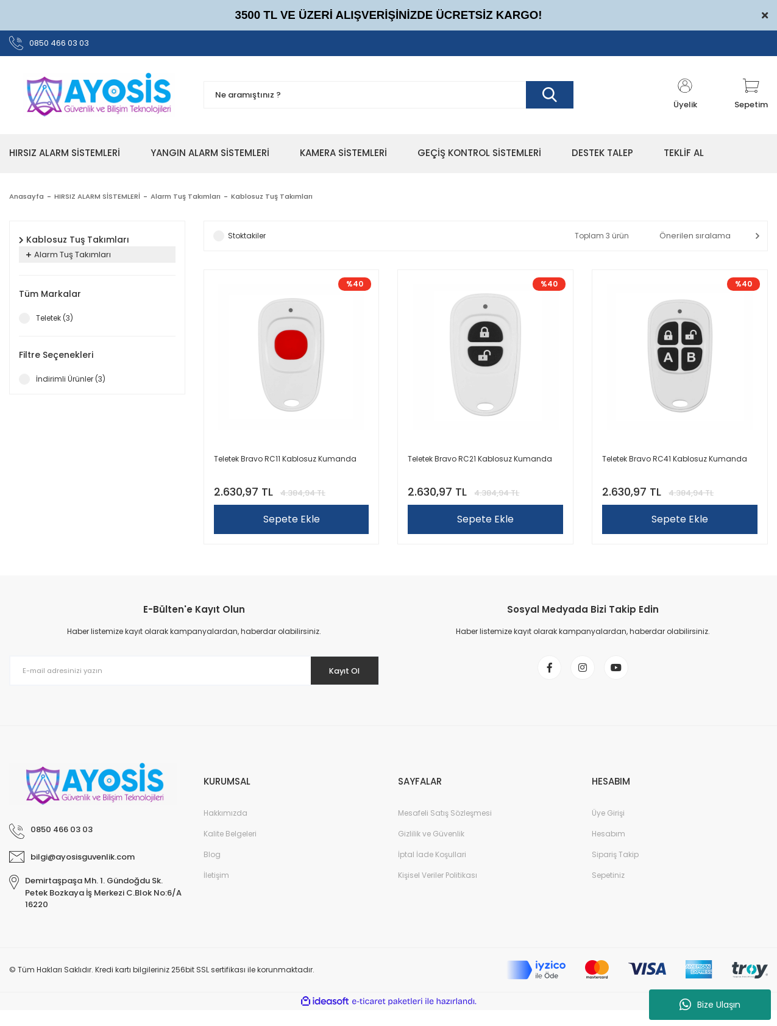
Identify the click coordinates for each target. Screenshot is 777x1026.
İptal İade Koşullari (432, 871)
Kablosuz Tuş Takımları (278, 200)
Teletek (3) (54, 322)
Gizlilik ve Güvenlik (431, 850)
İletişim (216, 891)
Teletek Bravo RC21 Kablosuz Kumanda (480, 463)
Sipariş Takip (615, 871)
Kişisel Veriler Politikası (437, 891)
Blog (212, 871)
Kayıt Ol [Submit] (338, 680)
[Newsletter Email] (194, 680)
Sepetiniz (608, 891)
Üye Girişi (608, 829)
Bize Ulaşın (709, 1004)
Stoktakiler (247, 239)
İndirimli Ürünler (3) (70, 383)
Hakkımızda (225, 829)
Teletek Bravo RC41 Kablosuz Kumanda (674, 463)
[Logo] (97, 98)
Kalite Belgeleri (230, 850)
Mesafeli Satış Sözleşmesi (445, 829)
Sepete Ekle (291, 523)
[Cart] (751, 98)
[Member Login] (685, 98)
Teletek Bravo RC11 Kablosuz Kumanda (285, 463)
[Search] (389, 99)
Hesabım (608, 850)
